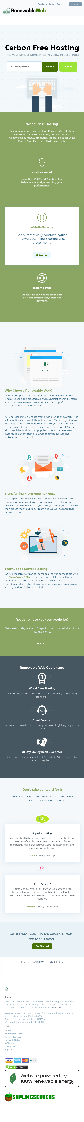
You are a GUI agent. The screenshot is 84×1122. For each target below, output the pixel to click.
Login (51, 4)
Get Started (42, 643)
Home (8, 1030)
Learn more (58, 1007)
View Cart (75, 4)
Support (9, 1049)
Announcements (13, 1033)
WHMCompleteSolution (49, 962)
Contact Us (10, 1046)
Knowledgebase (13, 1037)
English (42, 4)
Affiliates (9, 1043)
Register (61, 4)
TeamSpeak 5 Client (20, 577)
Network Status (12, 1040)
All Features (42, 255)
